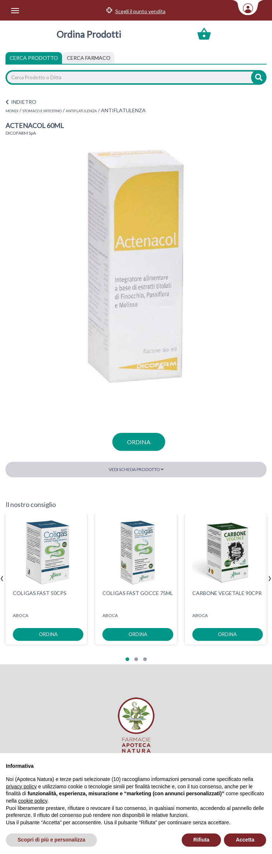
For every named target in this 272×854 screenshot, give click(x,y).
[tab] (89, 58)
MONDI (12, 111)
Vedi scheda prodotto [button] (136, 469)
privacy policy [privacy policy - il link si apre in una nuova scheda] (21, 786)
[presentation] (2, 579)
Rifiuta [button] (201, 840)
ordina (138, 441)
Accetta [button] (245, 840)
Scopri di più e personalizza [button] (51, 840)
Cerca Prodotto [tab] (34, 58)
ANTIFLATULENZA (81, 111)
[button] (127, 659)
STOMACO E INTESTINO (42, 111)
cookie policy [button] (32, 801)
